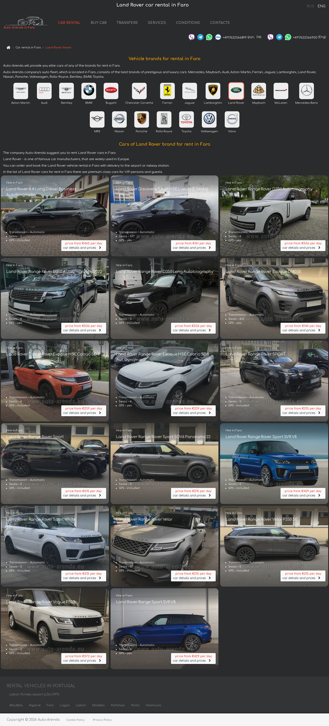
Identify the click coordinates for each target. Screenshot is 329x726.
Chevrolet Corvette (139, 104)
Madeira (98, 706)
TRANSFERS (133, 23)
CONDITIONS (194, 23)
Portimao (118, 706)
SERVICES (163, 23)
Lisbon (81, 706)
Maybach (258, 104)
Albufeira (16, 706)
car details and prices (83, 246)
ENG (321, 6)
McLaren (281, 104)
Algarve (34, 706)
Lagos (65, 706)
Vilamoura (153, 706)
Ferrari (167, 104)
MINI (97, 132)
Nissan (119, 132)
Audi (44, 104)
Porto (135, 706)
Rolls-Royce (164, 132)
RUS (310, 6)
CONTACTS (226, 23)
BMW (88, 104)
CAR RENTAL (75, 23)
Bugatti (111, 104)
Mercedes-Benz (306, 104)
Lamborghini (213, 104)
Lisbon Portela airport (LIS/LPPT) (34, 695)
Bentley (66, 104)
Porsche (141, 132)
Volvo (232, 132)
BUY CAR (105, 23)
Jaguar (189, 104)
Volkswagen (209, 132)
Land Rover (236, 104)
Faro (50, 706)
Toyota (186, 132)
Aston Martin (20, 104)
